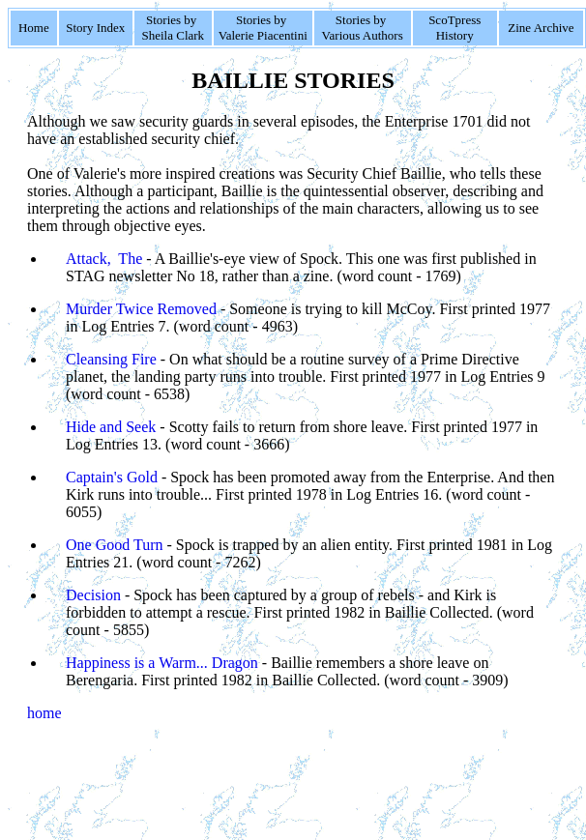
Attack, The (104, 258)
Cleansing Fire (111, 359)
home (44, 713)
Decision (93, 595)
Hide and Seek (111, 427)
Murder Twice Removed (141, 309)
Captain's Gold (112, 477)
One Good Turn (114, 544)
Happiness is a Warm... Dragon (162, 662)
